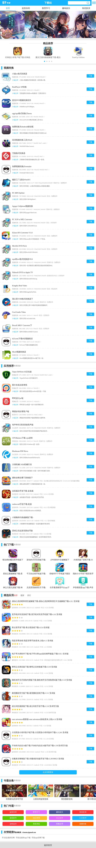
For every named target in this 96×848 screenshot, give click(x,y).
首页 (8, 8)
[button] (44, 61)
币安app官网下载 (38, 838)
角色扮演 (86, 8)
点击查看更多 (48, 772)
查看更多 (17, 366)
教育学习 (46, 8)
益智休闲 (26, 8)
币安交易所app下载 (23, 838)
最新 (22, 595)
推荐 (16, 595)
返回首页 (48, 845)
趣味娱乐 (66, 8)
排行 (29, 595)
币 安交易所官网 (8, 838)
